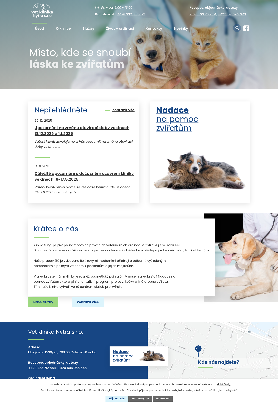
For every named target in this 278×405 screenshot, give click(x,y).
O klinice (63, 28)
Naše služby (87, 301)
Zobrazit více (46, 301)
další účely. (224, 384)
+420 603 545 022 (131, 14)
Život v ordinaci (120, 28)
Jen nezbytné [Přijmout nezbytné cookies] (140, 398)
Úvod (39, 28)
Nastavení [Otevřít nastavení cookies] (164, 398)
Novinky (181, 28)
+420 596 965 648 (232, 14)
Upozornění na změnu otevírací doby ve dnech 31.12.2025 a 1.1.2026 (82, 130)
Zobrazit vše (123, 109)
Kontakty (154, 28)
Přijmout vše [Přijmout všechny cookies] (115, 398)
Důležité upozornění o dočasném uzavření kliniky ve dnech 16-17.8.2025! (84, 176)
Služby (88, 28)
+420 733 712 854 (203, 14)
